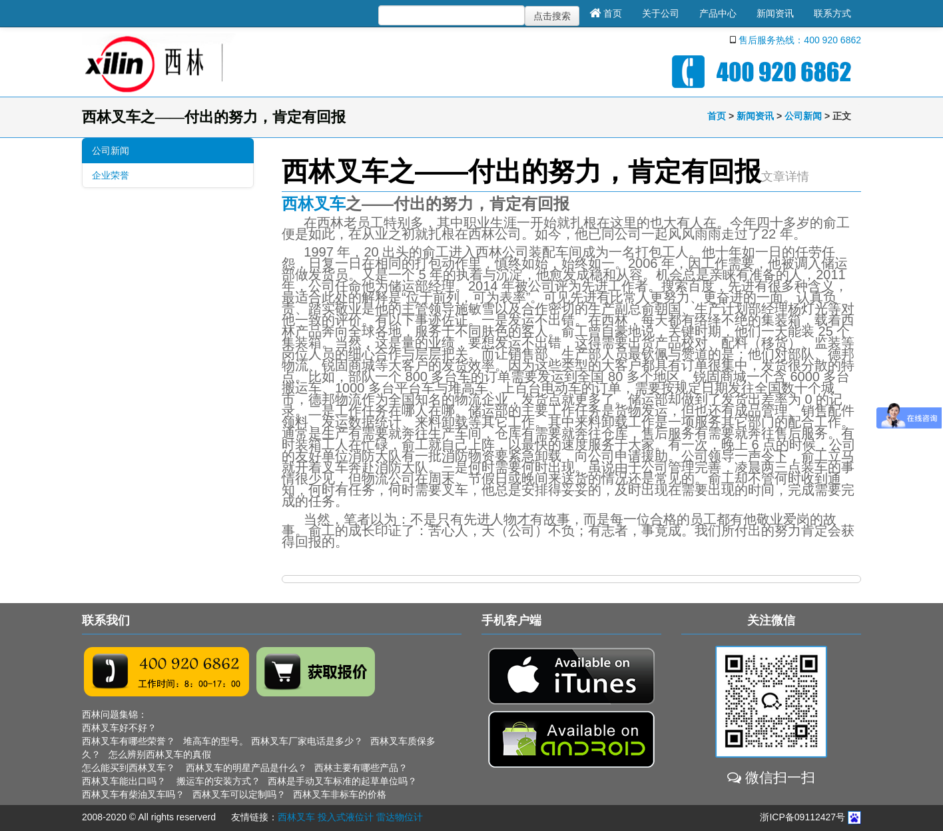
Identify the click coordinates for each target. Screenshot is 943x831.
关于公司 (660, 13)
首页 (605, 13)
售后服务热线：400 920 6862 (800, 40)
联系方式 (832, 13)
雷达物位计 (399, 817)
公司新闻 (803, 116)
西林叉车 (314, 204)
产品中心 (718, 13)
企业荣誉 (110, 175)
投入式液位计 (346, 817)
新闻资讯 (775, 13)
